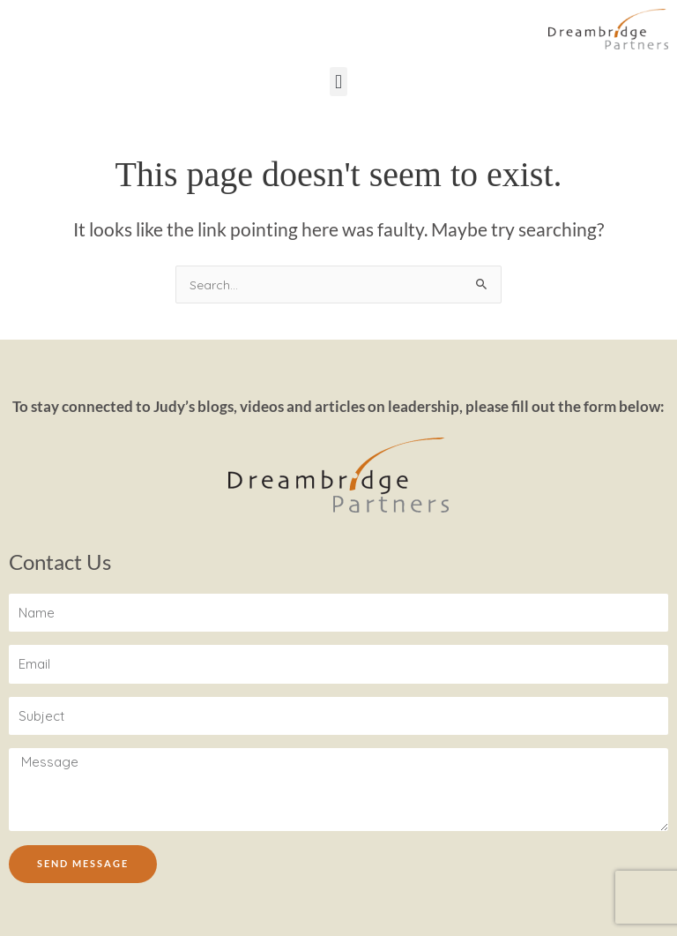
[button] (338, 81)
